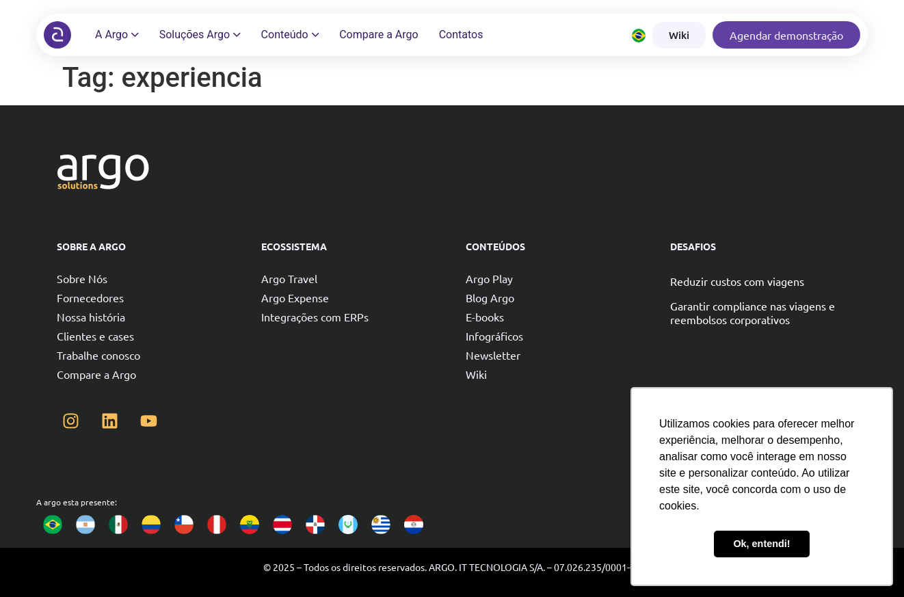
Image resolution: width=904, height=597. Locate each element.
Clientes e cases (95, 336)
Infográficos (494, 336)
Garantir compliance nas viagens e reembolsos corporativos (752, 312)
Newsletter (493, 355)
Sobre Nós (82, 278)
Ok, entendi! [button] (761, 543)
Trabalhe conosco (98, 355)
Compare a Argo (96, 374)
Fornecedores (90, 297)
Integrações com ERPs (315, 316)
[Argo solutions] (57, 35)
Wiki (476, 374)
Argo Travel (289, 278)
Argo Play (489, 278)
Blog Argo (490, 297)
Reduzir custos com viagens (737, 281)
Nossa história (91, 316)
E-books (485, 316)
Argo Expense (295, 297)
